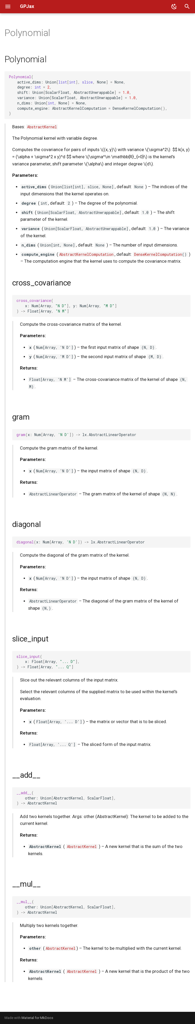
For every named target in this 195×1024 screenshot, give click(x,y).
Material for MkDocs (37, 1018)
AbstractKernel (42, 126)
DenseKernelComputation (158, 254)
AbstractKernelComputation (86, 254)
